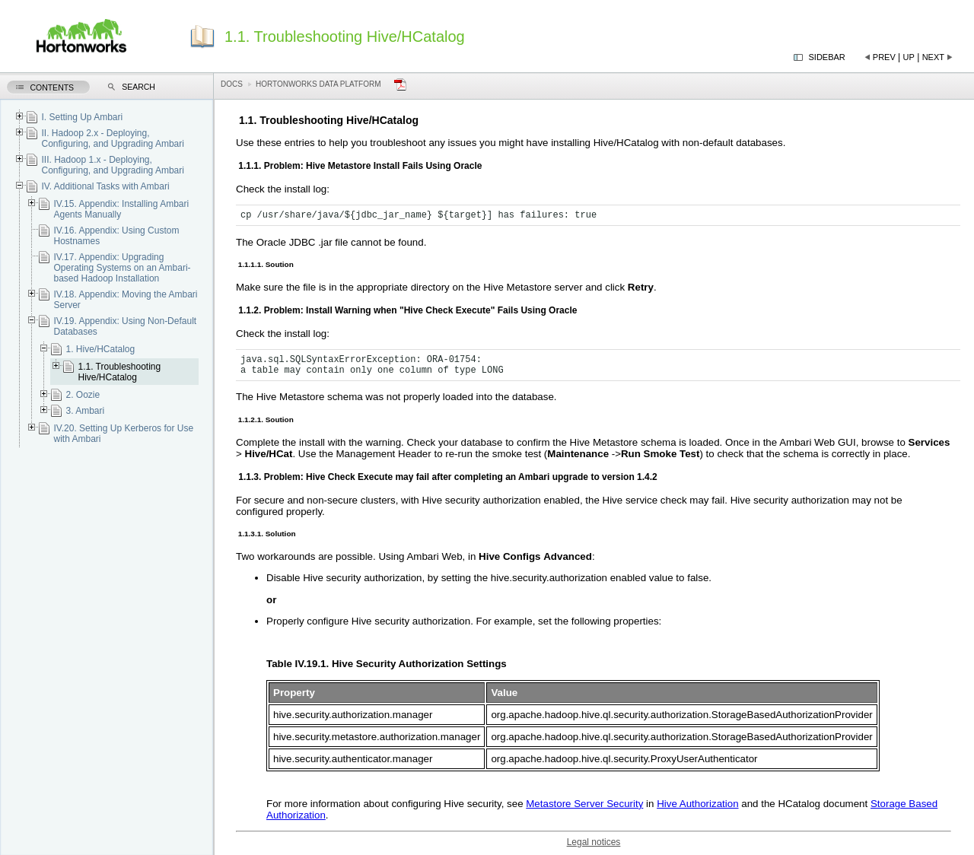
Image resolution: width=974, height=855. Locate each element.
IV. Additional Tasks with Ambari (105, 186)
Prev (884, 57)
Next (933, 57)
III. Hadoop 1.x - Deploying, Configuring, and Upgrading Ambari (112, 165)
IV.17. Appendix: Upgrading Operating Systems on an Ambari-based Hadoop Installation (121, 268)
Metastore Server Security (584, 803)
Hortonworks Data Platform (318, 84)
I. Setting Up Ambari (82, 117)
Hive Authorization (697, 803)
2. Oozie (82, 394)
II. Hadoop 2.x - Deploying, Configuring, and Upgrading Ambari (112, 138)
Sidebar (827, 57)
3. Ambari (84, 410)
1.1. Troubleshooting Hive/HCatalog (119, 372)
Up (909, 57)
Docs (232, 84)
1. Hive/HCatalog (100, 349)
